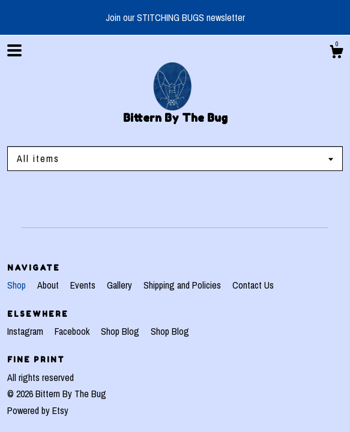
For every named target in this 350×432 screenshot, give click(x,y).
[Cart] (336, 53)
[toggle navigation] (14, 50)
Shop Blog (121, 331)
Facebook (73, 331)
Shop (17, 285)
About (49, 285)
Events (84, 285)
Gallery (120, 285)
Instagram (26, 331)
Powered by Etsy (37, 410)
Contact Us (253, 285)
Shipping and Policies (183, 285)
